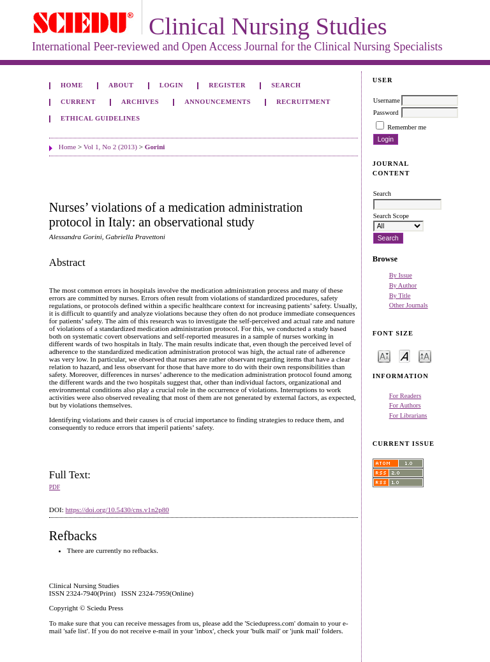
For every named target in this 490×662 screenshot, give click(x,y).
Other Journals (408, 305)
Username (386, 100)
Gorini (155, 147)
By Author (403, 285)
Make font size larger (425, 355)
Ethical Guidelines (100, 118)
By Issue (400, 275)
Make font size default (404, 355)
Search (286, 85)
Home (72, 85)
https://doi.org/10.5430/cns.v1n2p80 (117, 509)
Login (171, 85)
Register (227, 85)
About (121, 85)
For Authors (405, 405)
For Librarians (408, 415)
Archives (140, 101)
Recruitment (303, 101)
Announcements (217, 101)
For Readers (405, 395)
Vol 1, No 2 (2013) (110, 147)
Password (386, 112)
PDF (54, 487)
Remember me (406, 127)
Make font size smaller (384, 355)
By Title (400, 295)
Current (78, 101)
